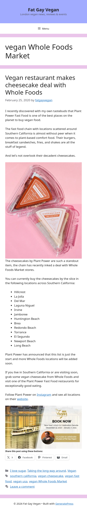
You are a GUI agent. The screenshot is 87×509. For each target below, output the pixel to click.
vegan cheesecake (50, 476)
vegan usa (20, 481)
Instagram (44, 395)
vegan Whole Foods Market (48, 481)
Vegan (71, 471)
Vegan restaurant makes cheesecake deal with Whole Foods (40, 84)
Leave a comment (22, 487)
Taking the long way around (46, 471)
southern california (23, 476)
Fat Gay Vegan (43, 10)
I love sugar (18, 471)
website (22, 399)
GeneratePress (64, 503)
